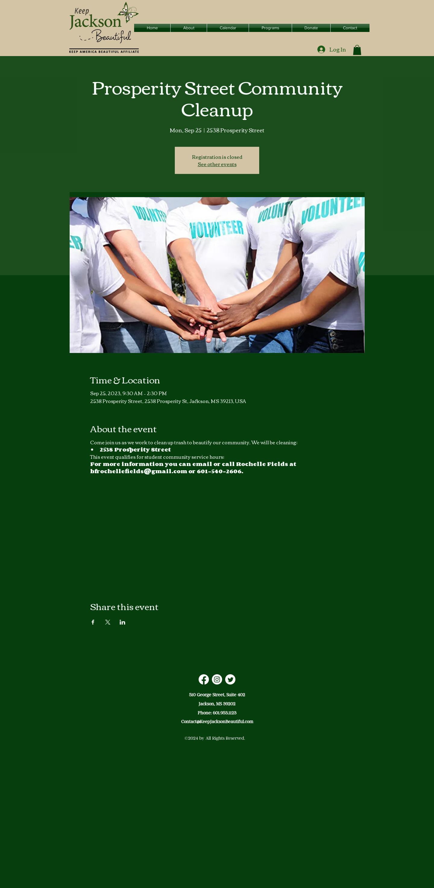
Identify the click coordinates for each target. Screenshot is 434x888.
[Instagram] (217, 679)
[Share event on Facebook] (93, 622)
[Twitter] (230, 679)
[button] (357, 50)
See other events (217, 163)
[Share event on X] (108, 622)
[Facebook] (204, 679)
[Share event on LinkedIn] (122, 622)
